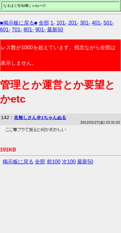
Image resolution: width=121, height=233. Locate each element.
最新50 (55, 29)
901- (40, 29)
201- (73, 23)
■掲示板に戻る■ (18, 23)
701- (17, 29)
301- (85, 23)
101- (61, 23)
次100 (69, 161)
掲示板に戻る (18, 161)
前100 (54, 161)
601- (5, 29)
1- (52, 23)
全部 (44, 23)
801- (29, 29)
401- (97, 23)
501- (109, 23)
